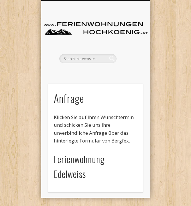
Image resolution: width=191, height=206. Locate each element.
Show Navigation (95, 74)
